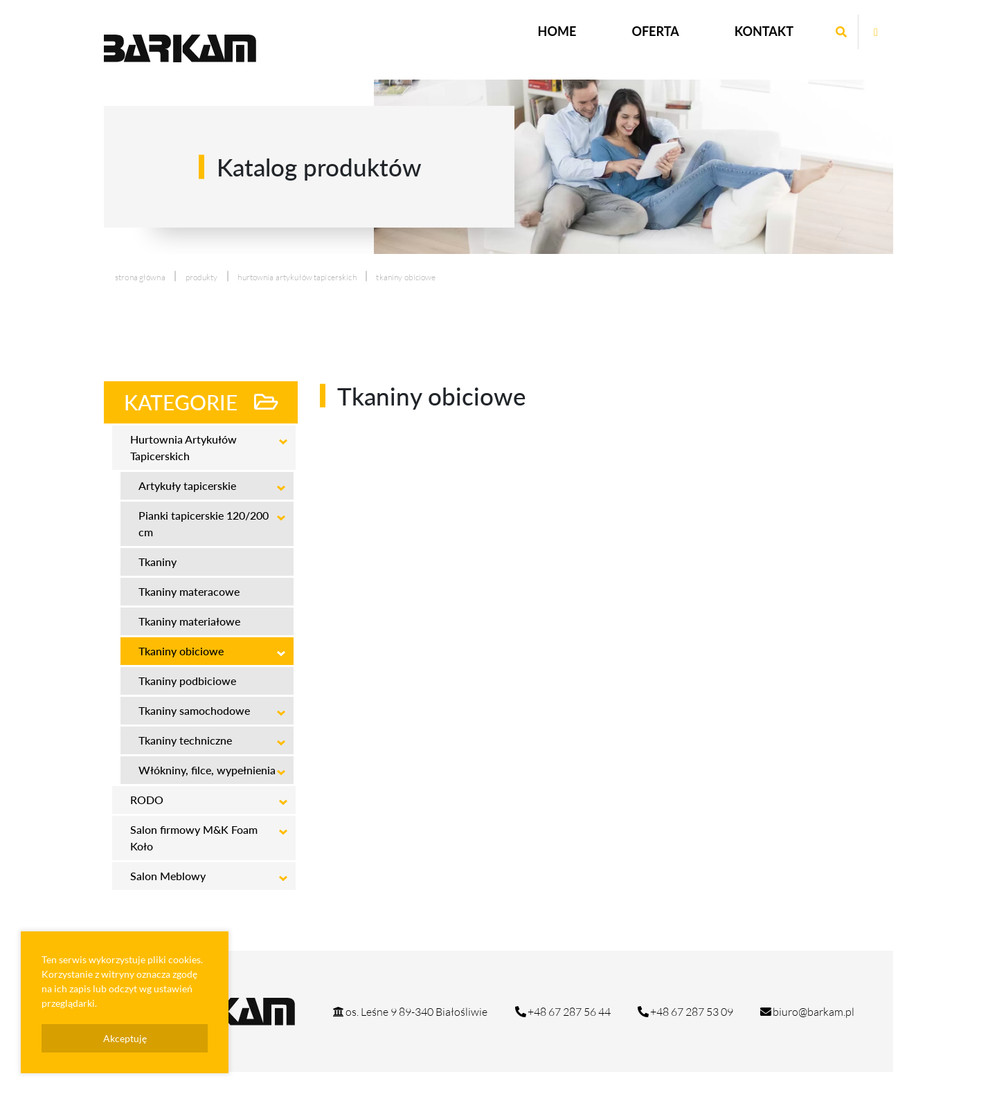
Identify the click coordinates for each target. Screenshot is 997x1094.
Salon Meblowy (168, 875)
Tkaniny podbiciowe (187, 680)
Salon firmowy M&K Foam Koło (194, 838)
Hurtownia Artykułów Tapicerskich (296, 277)
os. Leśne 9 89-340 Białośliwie (409, 1012)
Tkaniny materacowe (189, 591)
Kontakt (764, 31)
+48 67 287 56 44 (562, 1012)
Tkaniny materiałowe (189, 621)
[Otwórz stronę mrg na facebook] (876, 32)
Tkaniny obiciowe (181, 650)
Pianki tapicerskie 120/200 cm (203, 523)
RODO (146, 799)
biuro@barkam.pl (806, 1012)
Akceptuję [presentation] (125, 1038)
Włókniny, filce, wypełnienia (207, 769)
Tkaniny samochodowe (194, 710)
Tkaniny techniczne (185, 740)
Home (557, 31)
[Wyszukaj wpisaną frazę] (841, 32)
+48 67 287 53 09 (684, 1012)
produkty (202, 277)
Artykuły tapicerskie (187, 485)
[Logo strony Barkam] (180, 48)
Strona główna (140, 277)
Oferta (655, 31)
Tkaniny (157, 561)
